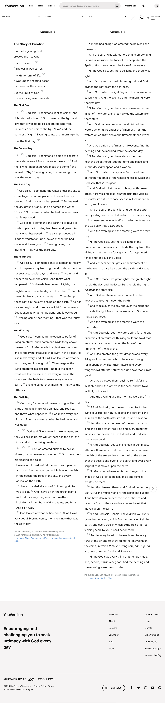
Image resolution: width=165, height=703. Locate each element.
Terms (51, 686)
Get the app (130, 6)
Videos (51, 6)
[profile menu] (154, 6)
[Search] (86, 6)
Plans (40, 6)
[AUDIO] (133, 17)
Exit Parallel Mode (153, 18)
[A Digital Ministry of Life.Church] (82, 677)
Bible (31, 6)
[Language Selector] (144, 6)
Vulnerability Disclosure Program (18, 689)
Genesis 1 (21, 16)
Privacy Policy (40, 686)
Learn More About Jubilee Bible (98, 578)
